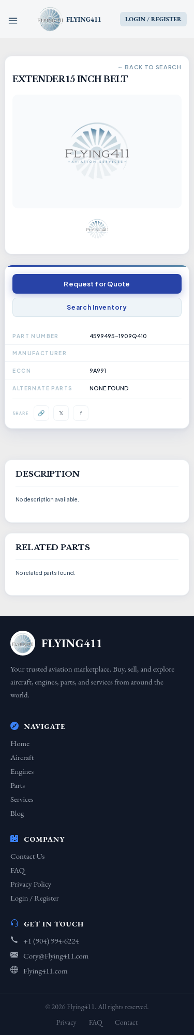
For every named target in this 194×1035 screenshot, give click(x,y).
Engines (22, 771)
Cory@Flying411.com (55, 956)
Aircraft (22, 757)
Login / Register (34, 898)
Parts (17, 785)
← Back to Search (149, 67)
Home (19, 743)
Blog (17, 813)
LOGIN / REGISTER (153, 19)
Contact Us (27, 856)
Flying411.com (45, 971)
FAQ (17, 870)
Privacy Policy (30, 884)
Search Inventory (97, 307)
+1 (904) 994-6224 (51, 941)
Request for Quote (97, 284)
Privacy (66, 1022)
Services (22, 799)
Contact (126, 1022)
